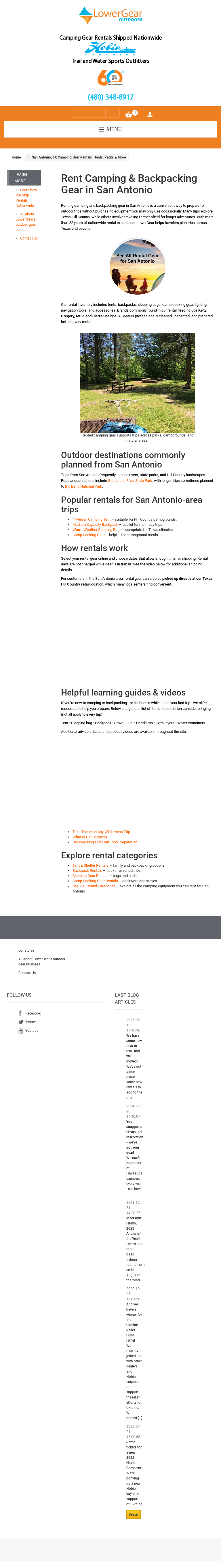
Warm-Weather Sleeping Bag (96, 530)
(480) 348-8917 (110, 98)
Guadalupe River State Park (130, 480)
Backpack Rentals (87, 870)
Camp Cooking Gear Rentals (95, 881)
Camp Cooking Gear (89, 535)
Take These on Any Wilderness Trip (101, 832)
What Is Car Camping (90, 837)
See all (133, 1514)
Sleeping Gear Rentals (90, 876)
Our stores (26, 950)
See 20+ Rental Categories (94, 886)
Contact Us (28, 238)
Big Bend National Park (83, 486)
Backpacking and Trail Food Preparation (105, 842)
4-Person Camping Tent (91, 519)
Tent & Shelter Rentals (90, 865)
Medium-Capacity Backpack (95, 524)
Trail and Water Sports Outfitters (110, 61)
